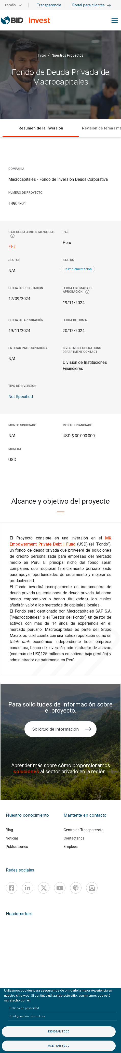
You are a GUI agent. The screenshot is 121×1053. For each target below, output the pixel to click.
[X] (43, 888)
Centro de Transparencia (83, 830)
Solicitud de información (61, 729)
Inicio (42, 55)
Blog (9, 830)
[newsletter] (92, 888)
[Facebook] (11, 888)
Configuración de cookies (27, 1016)
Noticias (12, 838)
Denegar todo (59, 1031)
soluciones (27, 771)
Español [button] (10, 5)
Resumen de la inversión (41, 128)
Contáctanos (74, 838)
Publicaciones (17, 847)
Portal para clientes (91, 5)
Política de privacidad (24, 1008)
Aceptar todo (59, 1045)
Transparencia (49, 5)
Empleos (71, 847)
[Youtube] (59, 888)
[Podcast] (76, 888)
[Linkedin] (27, 888)
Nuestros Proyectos (67, 55)
